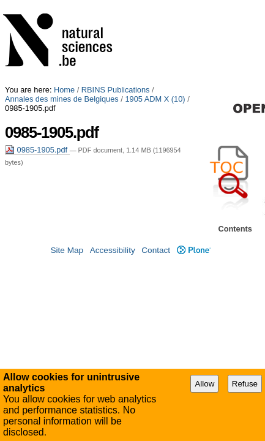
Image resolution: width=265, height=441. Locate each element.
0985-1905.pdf (37, 55)
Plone (193, 242)
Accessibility (112, 242)
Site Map (66, 242)
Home (64, 4)
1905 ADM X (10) (155, 13)
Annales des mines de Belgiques (62, 13)
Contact (155, 242)
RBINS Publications (115, 4)
